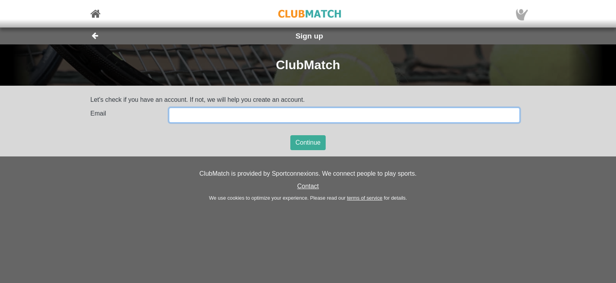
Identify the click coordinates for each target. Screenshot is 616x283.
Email (98, 113)
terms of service (364, 198)
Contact (308, 186)
